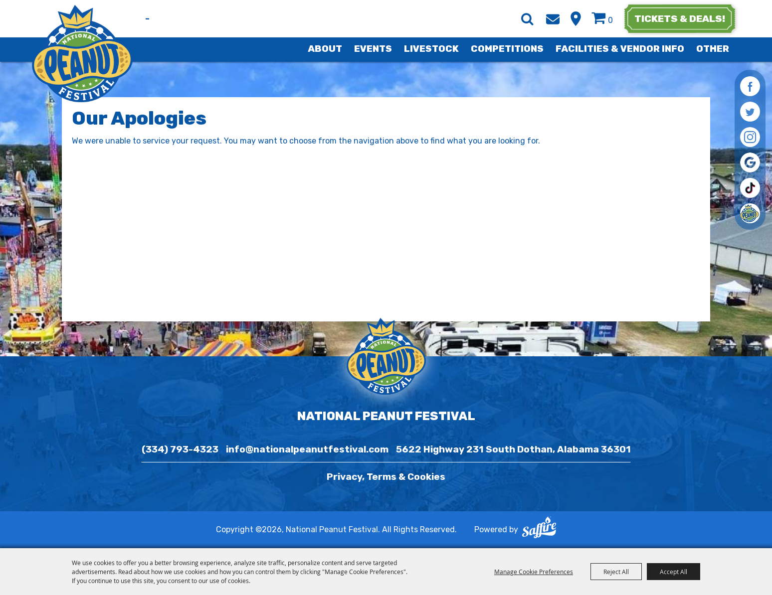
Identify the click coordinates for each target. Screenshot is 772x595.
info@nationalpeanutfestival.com (307, 449)
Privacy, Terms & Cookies (386, 476)
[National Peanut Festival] (83, 53)
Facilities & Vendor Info (620, 48)
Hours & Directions (575, 18)
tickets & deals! (679, 18)
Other (712, 48)
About (325, 48)
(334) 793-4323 (180, 449)
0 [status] (610, 20)
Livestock (431, 48)
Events (373, 48)
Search (527, 19)
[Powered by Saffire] (539, 529)
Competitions (507, 48)
